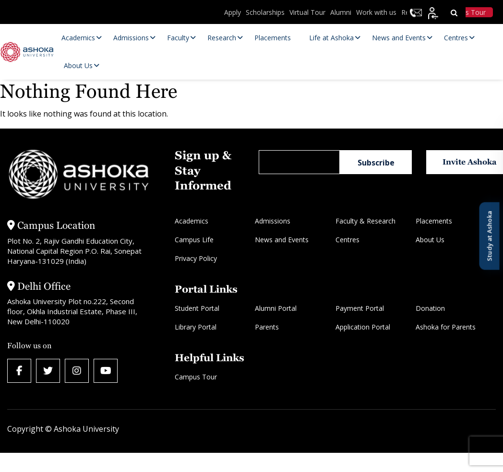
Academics (191, 220)
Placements (434, 220)
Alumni (340, 12)
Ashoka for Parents (446, 326)
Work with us (376, 12)
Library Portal (195, 326)
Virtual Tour (307, 12)
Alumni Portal (276, 308)
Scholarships (265, 12)
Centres (347, 239)
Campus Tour (196, 376)
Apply (232, 12)
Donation (430, 308)
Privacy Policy (196, 258)
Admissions (272, 220)
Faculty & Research (365, 220)
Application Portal (362, 326)
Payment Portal (359, 308)
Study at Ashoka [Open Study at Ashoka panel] (489, 236)
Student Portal (197, 308)
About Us (430, 239)
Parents (267, 326)
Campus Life (194, 239)
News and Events (282, 239)
